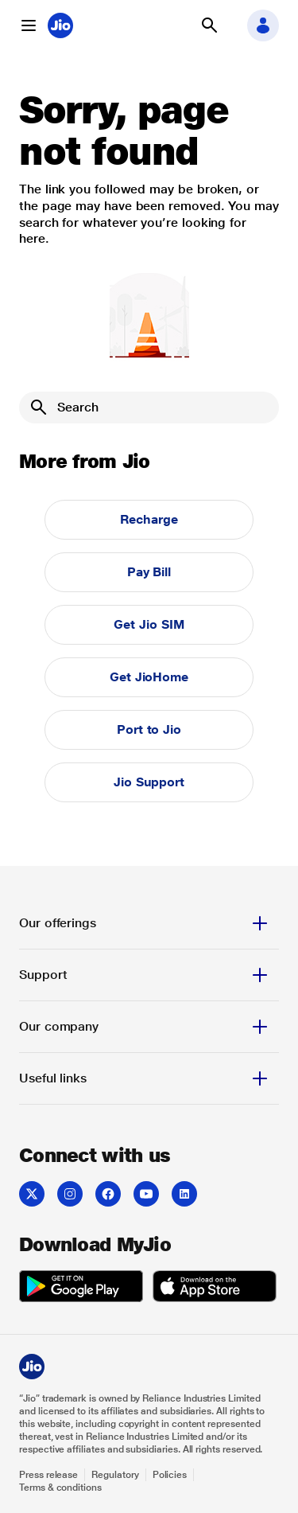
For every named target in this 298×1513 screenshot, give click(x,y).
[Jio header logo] (60, 25)
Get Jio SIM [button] (149, 624)
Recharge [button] (148, 519)
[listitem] (32, 1194)
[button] (29, 25)
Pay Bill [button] (149, 571)
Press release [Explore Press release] (48, 1474)
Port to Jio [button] (149, 729)
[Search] (149, 407)
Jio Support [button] (149, 782)
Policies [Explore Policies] (170, 1474)
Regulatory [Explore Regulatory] (114, 1474)
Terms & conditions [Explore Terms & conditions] (60, 1487)
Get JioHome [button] (149, 676)
